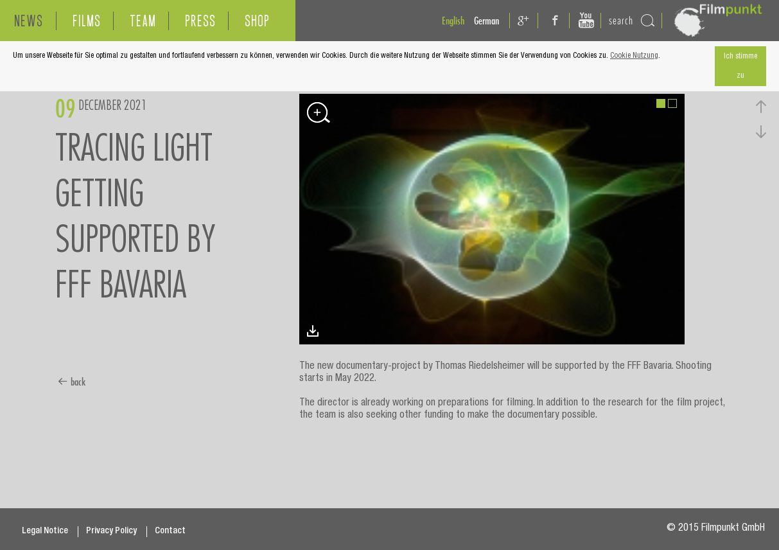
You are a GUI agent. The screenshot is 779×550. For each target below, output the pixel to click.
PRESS (200, 21)
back (71, 381)
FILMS (87, 21)
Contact (170, 531)
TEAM (143, 21)
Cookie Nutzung (634, 56)
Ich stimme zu (740, 66)
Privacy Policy (111, 531)
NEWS (28, 21)
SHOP (257, 21)
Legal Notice (45, 531)
